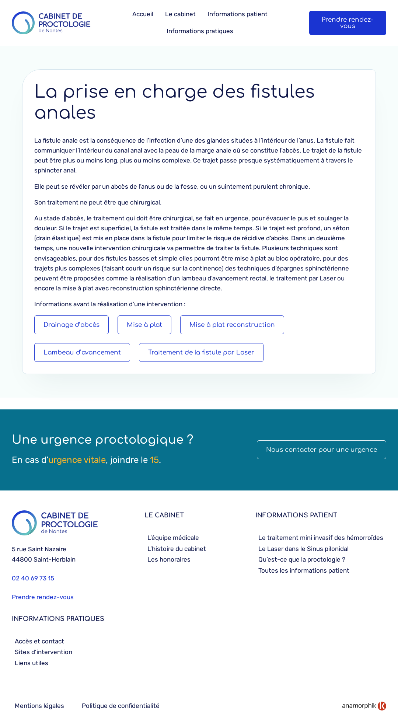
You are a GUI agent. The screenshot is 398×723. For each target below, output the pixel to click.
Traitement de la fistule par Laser (201, 352)
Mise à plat (144, 324)
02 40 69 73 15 (33, 578)
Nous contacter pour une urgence (321, 449)
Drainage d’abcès (71, 324)
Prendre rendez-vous (347, 22)
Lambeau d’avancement (82, 352)
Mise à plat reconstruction (232, 324)
